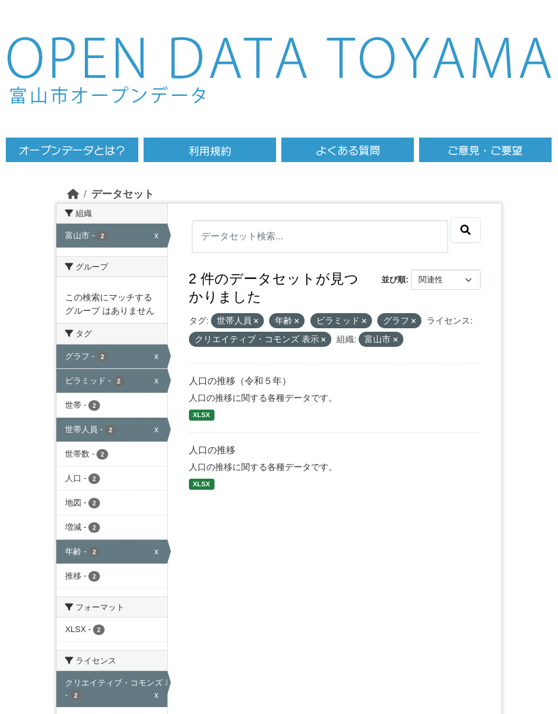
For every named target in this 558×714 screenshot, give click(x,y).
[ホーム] (73, 194)
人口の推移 (212, 450)
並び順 (393, 279)
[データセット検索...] (320, 236)
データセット (122, 194)
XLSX (201, 414)
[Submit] (465, 230)
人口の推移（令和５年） (240, 381)
